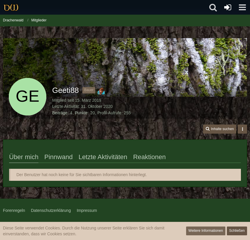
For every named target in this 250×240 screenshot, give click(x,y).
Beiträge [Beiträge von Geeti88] (59, 112)
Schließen (237, 231)
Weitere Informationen (205, 231)
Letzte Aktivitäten (103, 157)
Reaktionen (149, 157)
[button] (242, 7)
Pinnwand (58, 157)
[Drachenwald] (11, 7)
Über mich (23, 157)
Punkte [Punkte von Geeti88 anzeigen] (81, 112)
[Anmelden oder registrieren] (228, 7)
